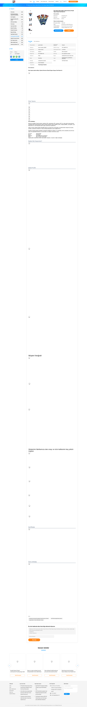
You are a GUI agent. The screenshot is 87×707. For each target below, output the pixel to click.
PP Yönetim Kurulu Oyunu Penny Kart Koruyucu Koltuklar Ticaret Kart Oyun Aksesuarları (26, 687)
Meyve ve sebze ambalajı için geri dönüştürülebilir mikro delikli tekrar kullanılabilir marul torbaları (34, 672)
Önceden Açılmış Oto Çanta (17, 19)
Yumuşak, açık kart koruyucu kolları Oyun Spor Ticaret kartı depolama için (26, 698)
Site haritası (11, 690)
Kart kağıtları (17, 17)
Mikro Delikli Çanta (17, 42)
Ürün (10, 687)
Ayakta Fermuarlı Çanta (17, 38)
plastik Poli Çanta (17, 30)
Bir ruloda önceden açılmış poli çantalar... (17, 14)
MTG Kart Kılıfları (17, 22)
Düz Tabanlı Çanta (17, 40)
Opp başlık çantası (17, 34)
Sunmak (34, 640)
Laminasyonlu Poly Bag (17, 36)
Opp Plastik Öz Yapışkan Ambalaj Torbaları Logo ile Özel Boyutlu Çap (41, 687)
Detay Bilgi (30, 41)
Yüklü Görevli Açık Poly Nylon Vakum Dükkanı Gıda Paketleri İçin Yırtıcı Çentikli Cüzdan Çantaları (68, 672)
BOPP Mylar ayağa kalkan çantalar (56, 618)
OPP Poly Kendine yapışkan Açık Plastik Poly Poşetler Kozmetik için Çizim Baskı (41, 693)
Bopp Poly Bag (17, 32)
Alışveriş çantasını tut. (17, 44)
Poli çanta (17, 24)
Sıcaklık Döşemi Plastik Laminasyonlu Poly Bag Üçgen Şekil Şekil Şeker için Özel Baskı (17, 672)
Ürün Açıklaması (36, 41)
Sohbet (17, 59)
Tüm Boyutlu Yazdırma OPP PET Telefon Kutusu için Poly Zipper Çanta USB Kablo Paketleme (41, 698)
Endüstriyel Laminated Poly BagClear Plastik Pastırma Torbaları (38, 618)
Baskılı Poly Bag (17, 28)
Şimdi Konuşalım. (73, 1)
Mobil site (11, 692)
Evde (10, 685)
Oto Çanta (17, 12)
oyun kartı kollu (17, 26)
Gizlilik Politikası (12, 693)
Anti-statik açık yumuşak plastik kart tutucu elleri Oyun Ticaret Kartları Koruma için (26, 693)
